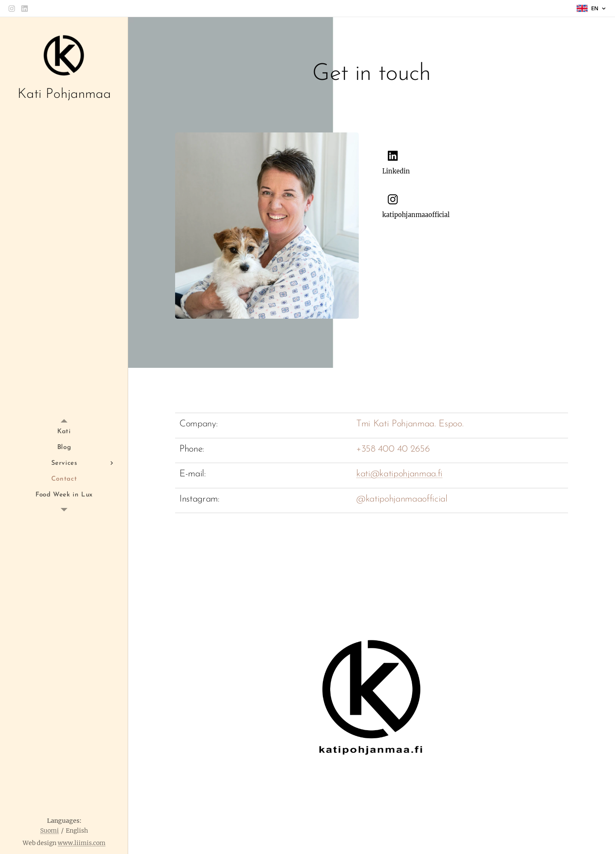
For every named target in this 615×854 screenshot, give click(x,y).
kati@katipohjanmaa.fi (399, 474)
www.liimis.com (81, 843)
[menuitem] (64, 432)
